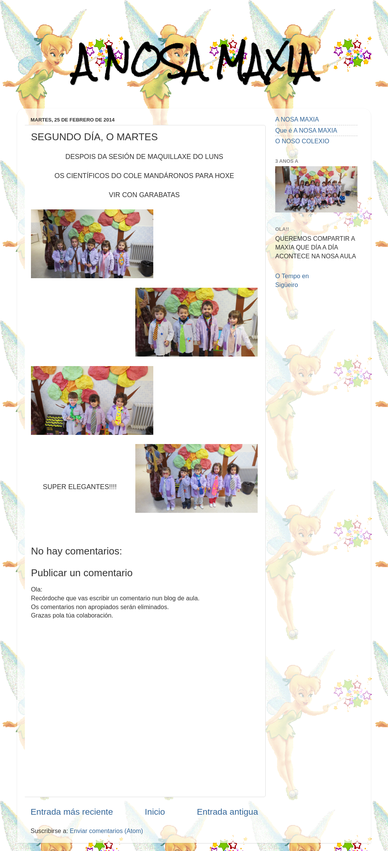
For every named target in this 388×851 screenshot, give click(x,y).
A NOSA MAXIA (194, 62)
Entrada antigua (227, 812)
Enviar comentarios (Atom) (106, 830)
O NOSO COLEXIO (302, 141)
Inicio (155, 812)
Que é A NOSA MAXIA (306, 130)
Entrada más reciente (72, 812)
